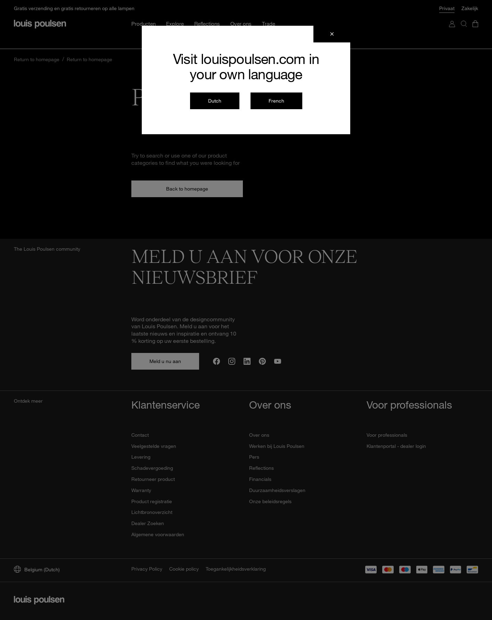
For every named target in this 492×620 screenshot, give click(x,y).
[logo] (40, 4)
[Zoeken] (464, 11)
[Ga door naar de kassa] (475, 11)
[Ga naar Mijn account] (452, 11)
